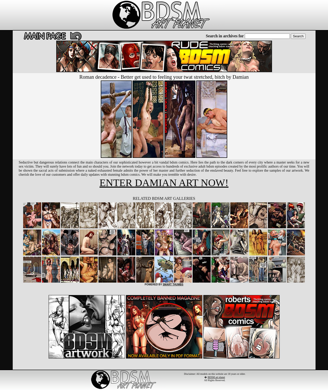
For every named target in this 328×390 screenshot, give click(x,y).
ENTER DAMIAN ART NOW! (164, 182)
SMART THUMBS (173, 284)
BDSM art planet (216, 377)
